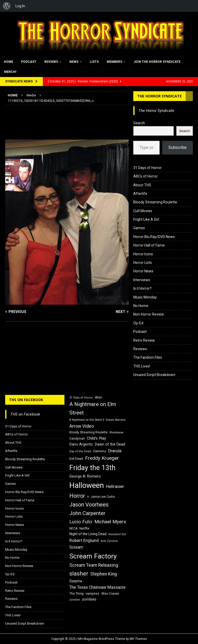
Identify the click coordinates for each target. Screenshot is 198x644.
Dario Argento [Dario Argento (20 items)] (81, 444)
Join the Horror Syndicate (157, 62)
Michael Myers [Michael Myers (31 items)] (110, 522)
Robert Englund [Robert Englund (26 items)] (84, 540)
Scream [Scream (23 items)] (76, 547)
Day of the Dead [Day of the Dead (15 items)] (80, 451)
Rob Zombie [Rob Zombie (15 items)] (109, 541)
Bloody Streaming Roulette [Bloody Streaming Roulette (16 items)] (88, 432)
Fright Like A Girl (146, 219)
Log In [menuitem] (20, 6)
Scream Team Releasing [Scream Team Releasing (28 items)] (93, 565)
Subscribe (177, 147)
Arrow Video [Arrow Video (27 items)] (81, 426)
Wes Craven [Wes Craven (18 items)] (110, 593)
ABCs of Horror (145, 176)
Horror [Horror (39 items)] (77, 496)
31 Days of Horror (147, 168)
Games (139, 228)
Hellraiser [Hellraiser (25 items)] (115, 486)
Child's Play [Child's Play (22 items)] (96, 438)
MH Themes (138, 639)
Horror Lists (142, 262)
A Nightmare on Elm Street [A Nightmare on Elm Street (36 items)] (92, 408)
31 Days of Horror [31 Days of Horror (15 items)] (81, 397)
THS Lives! (141, 366)
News (73, 62)
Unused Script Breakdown (154, 375)
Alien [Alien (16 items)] (98, 397)
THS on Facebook (26, 399)
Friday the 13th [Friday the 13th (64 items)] (92, 468)
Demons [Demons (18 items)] (99, 451)
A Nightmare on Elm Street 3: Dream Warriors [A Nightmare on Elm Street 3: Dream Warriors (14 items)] (97, 419)
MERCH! (10, 72)
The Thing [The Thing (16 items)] (76, 593)
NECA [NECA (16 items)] (73, 528)
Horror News (143, 271)
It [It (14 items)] (88, 497)
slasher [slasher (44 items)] (78, 573)
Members (114, 62)
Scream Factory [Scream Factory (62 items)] (93, 556)
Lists (94, 62)
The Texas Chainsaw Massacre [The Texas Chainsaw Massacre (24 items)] (97, 587)
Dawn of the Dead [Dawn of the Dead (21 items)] (110, 444)
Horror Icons (143, 254)
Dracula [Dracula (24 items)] (114, 450)
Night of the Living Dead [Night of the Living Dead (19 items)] (87, 534)
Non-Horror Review (148, 314)
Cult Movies (142, 211)
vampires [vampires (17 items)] (92, 593)
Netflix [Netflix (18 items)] (84, 528)
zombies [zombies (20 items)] (89, 599)
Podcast (28, 62)
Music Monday (145, 297)
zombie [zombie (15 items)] (74, 599)
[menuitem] (6, 6)
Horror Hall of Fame (149, 245)
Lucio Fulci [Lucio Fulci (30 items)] (80, 522)
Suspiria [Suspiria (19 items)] (75, 581)
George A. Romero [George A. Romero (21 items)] (85, 476)
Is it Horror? (142, 288)
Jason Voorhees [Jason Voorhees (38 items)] (89, 504)
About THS (142, 185)
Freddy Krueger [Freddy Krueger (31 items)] (102, 458)
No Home (140, 306)
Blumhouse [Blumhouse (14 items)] (116, 432)
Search (139, 123)
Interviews (141, 280)
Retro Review (144, 340)
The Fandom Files (147, 357)
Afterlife (140, 193)
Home (8, 62)
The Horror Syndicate (159, 96)
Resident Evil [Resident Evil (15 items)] (117, 534)
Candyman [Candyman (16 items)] (77, 438)
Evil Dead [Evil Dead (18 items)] (76, 459)
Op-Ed (138, 323)
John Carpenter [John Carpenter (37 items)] (87, 513)
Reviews (51, 62)
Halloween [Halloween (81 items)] (86, 485)
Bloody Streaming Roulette (155, 202)
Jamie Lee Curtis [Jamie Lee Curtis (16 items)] (103, 497)
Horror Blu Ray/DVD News (154, 237)
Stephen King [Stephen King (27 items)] (103, 574)
